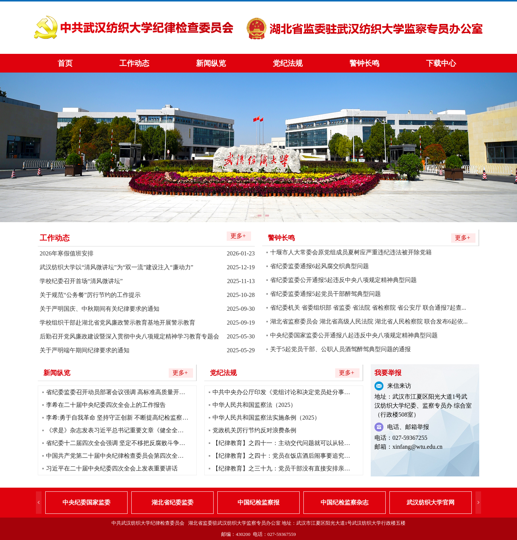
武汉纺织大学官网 (431, 502)
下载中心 (441, 63)
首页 (65, 63)
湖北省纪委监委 (172, 502)
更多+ (238, 236)
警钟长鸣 (364, 63)
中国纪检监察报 (258, 502)
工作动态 (134, 63)
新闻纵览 (211, 63)
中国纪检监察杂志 (344, 502)
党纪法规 (288, 63)
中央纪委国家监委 (86, 502)
